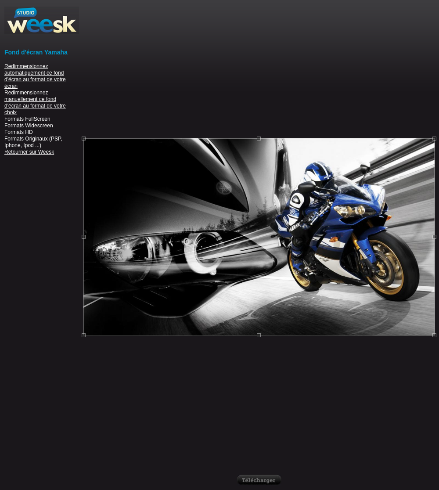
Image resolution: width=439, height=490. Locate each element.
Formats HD (18, 132)
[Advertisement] (259, 68)
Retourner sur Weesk (29, 152)
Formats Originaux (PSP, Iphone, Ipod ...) (33, 142)
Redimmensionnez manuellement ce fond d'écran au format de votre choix (35, 102)
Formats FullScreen (27, 119)
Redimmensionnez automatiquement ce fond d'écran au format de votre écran (35, 76)
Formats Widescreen (28, 125)
